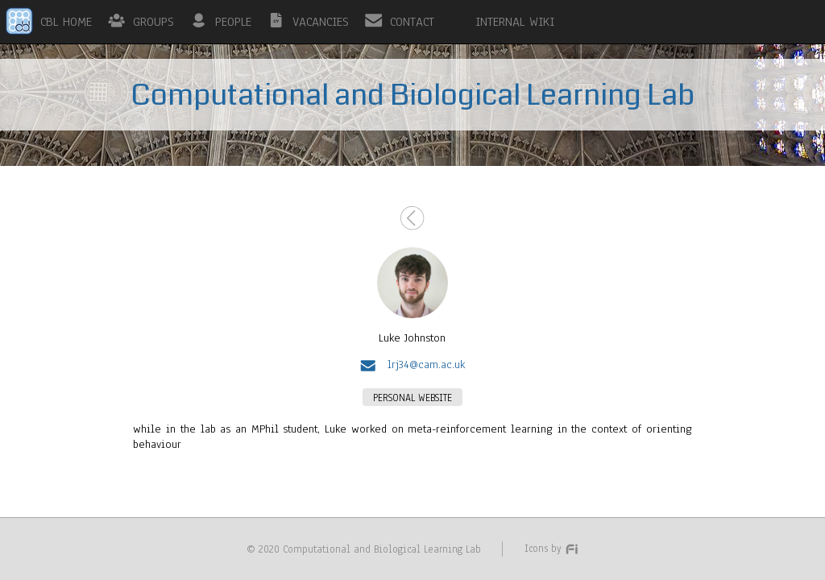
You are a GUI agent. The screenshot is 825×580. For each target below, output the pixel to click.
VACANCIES (320, 22)
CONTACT (412, 22)
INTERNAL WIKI (514, 22)
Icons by (551, 548)
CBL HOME (66, 22)
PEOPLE (233, 22)
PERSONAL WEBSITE (412, 397)
